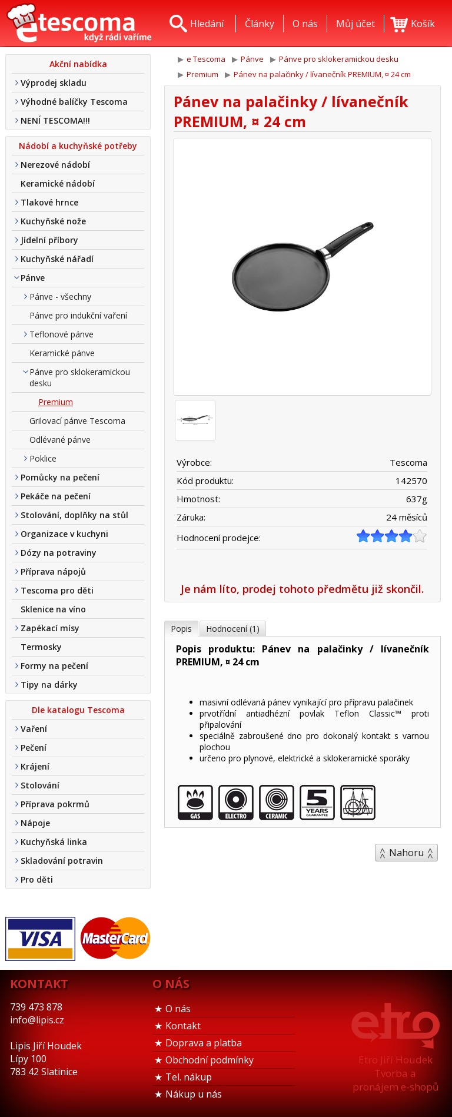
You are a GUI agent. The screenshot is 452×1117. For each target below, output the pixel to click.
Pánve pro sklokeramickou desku (79, 377)
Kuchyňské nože (53, 221)
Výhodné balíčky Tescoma (74, 101)
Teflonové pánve (61, 334)
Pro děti (37, 879)
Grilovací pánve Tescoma (77, 420)
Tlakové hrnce (49, 202)
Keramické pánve (62, 353)
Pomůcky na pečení (60, 477)
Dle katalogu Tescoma (78, 709)
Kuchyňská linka (54, 841)
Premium (55, 401)
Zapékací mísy (50, 628)
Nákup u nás (193, 1094)
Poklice (42, 458)
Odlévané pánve (60, 439)
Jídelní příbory (49, 240)
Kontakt (183, 1025)
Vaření (34, 728)
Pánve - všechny (60, 296)
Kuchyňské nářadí (57, 258)
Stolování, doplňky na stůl (74, 515)
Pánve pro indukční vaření (78, 315)
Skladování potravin (62, 860)
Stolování (40, 785)
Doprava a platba (203, 1042)
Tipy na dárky (49, 684)
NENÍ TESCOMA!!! (55, 120)
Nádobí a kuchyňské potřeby (78, 145)
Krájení (35, 766)
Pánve (33, 277)
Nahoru (406, 852)
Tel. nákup (188, 1076)
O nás (178, 1008)
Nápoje (35, 822)
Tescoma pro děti (57, 590)
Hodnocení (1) (233, 628)
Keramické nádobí (58, 183)
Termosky (41, 646)
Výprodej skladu (54, 82)
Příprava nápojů (53, 571)
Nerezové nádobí (55, 164)
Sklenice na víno (53, 609)
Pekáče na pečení (56, 496)
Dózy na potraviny (59, 552)
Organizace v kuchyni (64, 533)
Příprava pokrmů (55, 804)
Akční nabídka (78, 63)
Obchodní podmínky (209, 1059)
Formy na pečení (54, 665)
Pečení (33, 747)
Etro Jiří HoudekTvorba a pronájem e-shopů (395, 1073)
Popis (181, 628)
